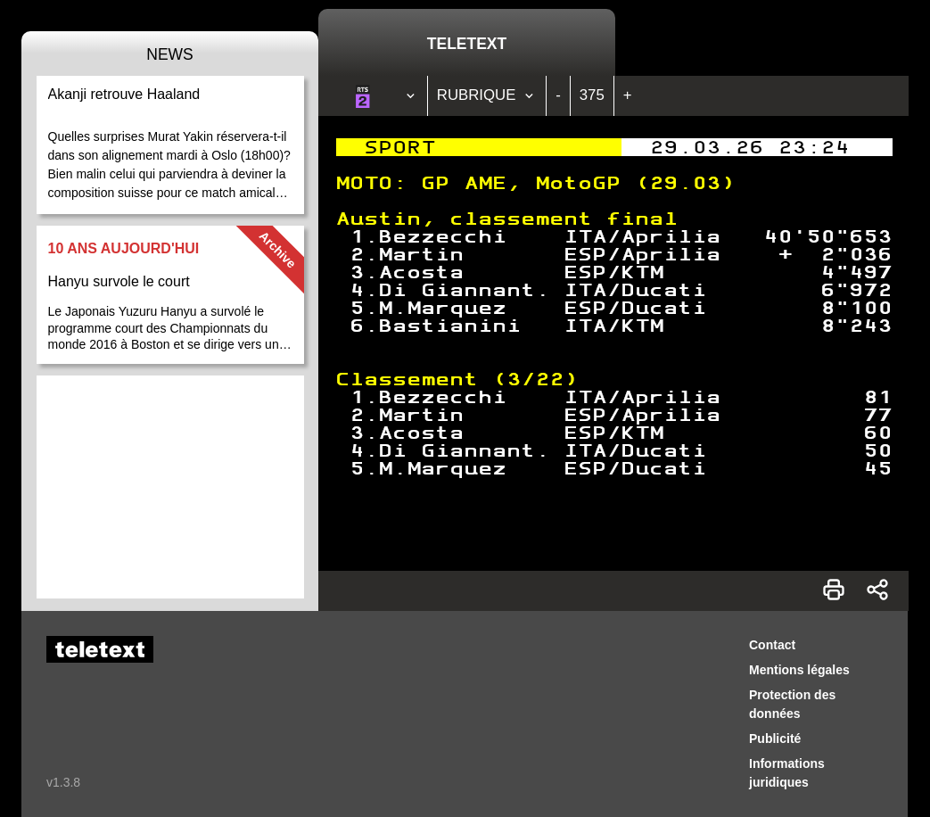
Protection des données (792, 704)
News (169, 54)
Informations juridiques (787, 772)
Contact (772, 645)
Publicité (775, 738)
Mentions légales (799, 670)
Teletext (466, 44)
